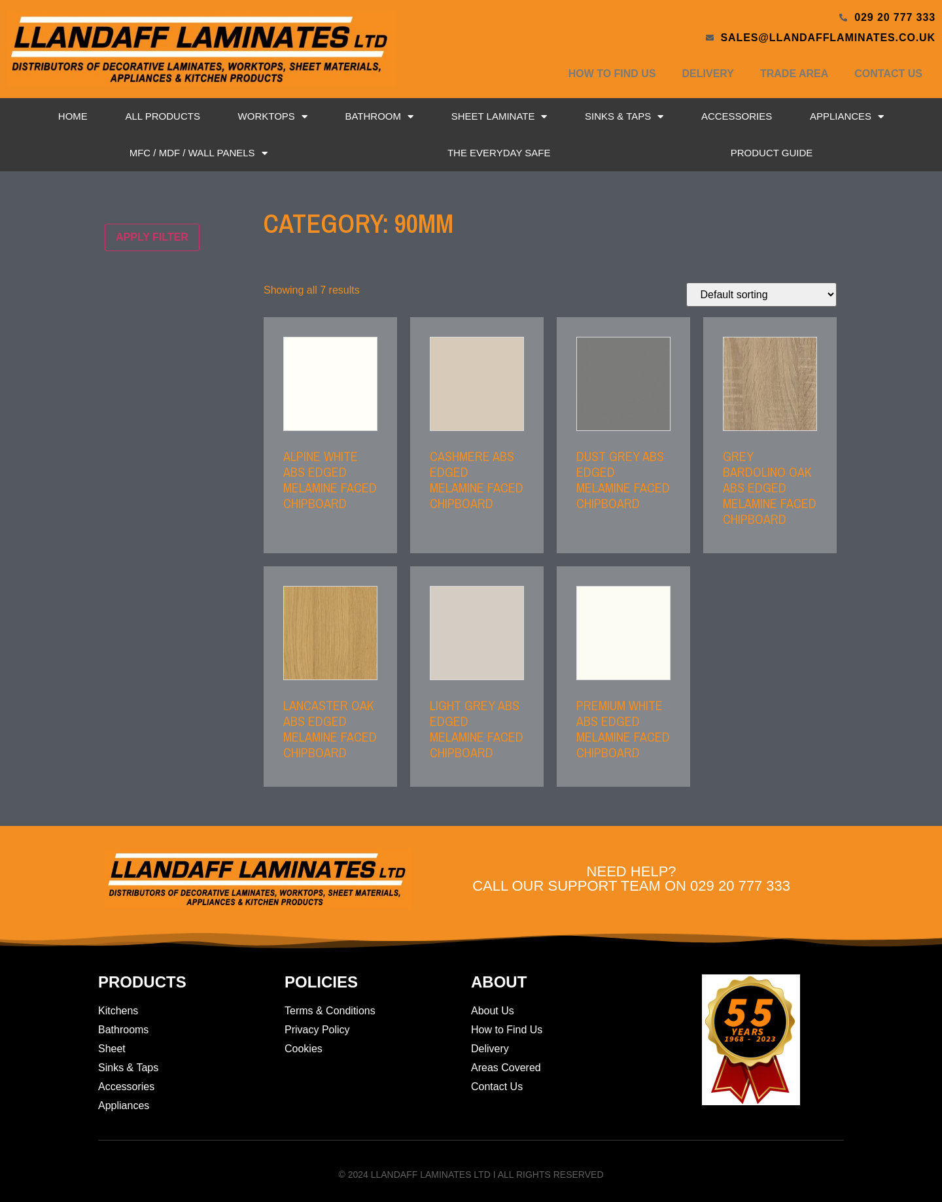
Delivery (708, 73)
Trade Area (794, 73)
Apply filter (152, 237)
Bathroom (379, 116)
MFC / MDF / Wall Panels (199, 153)
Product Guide (772, 152)
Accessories (736, 116)
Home (73, 116)
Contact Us (888, 73)
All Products (162, 116)
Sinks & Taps (624, 116)
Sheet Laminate (499, 116)
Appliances (847, 116)
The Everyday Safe (499, 152)
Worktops (272, 116)
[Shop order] (761, 295)
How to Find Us (612, 73)
